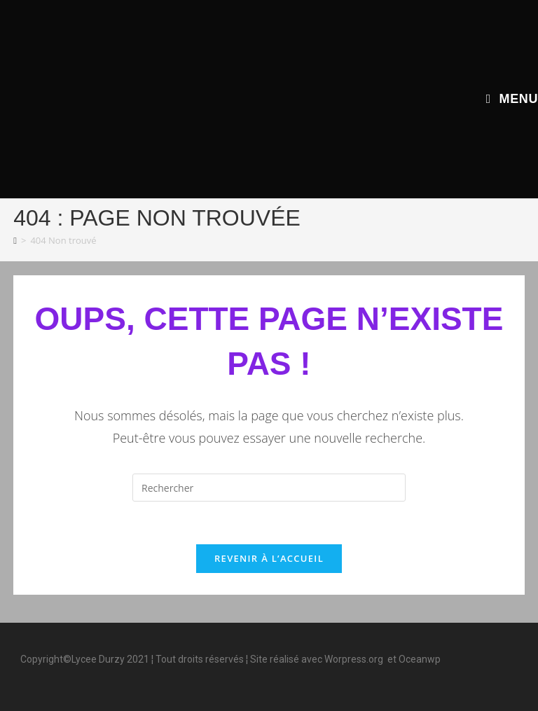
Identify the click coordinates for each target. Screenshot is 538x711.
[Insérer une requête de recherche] (269, 488)
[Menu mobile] (512, 99)
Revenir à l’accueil (269, 558)
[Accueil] (15, 240)
